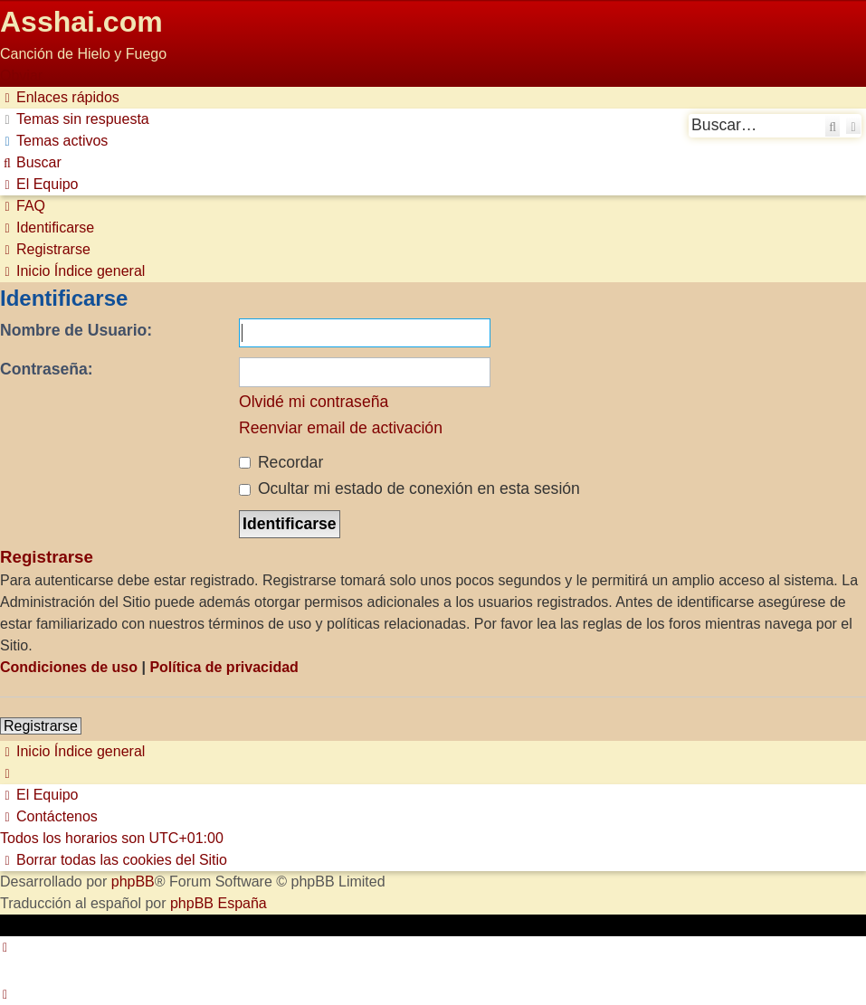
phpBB (133, 881)
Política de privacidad (224, 667)
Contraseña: (46, 369)
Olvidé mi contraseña (313, 402)
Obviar (21, 75)
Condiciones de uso (69, 667)
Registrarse (41, 726)
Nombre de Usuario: (76, 330)
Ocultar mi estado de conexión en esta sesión (409, 488)
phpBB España (218, 903)
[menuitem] (74, 119)
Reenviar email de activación (341, 428)
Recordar (281, 462)
